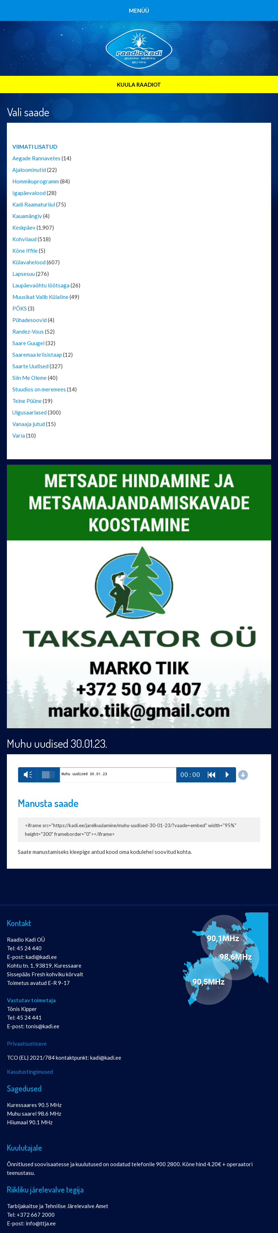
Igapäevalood (29, 193)
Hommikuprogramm (35, 181)
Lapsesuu (23, 273)
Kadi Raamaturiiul (33, 204)
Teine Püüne (27, 401)
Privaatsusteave (27, 1043)
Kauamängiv (27, 216)
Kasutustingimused (30, 1071)
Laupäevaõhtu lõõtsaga (41, 285)
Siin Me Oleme (29, 377)
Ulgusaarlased (29, 412)
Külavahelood (29, 262)
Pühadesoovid (29, 320)
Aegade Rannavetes (36, 158)
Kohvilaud (24, 239)
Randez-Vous (28, 331)
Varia (18, 435)
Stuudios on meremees (39, 389)
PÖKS (19, 308)
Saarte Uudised (30, 366)
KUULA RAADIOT (139, 84)
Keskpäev (23, 227)
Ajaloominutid (29, 169)
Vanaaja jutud (28, 424)
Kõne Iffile (25, 250)
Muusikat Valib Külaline (40, 297)
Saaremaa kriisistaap (37, 354)
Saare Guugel (28, 343)
